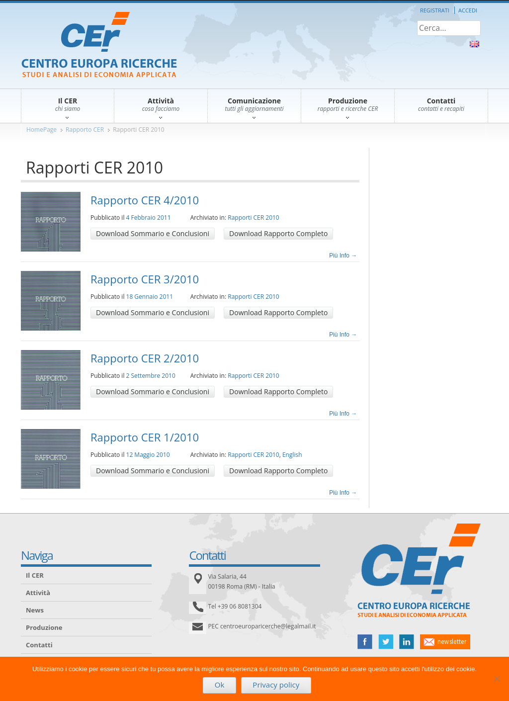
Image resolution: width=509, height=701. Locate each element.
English (292, 454)
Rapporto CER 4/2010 (144, 199)
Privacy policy (276, 685)
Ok (220, 685)
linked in (406, 641)
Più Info (343, 255)
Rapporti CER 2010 (139, 129)
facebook (364, 641)
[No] (497, 679)
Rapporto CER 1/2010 (144, 437)
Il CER (35, 575)
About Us (474, 44)
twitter (385, 641)
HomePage (41, 129)
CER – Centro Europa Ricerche (99, 45)
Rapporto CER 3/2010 (144, 278)
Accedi (467, 10)
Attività (38, 592)
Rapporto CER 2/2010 (144, 357)
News (35, 610)
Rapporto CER (85, 129)
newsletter (445, 641)
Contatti (39, 644)
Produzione (44, 627)
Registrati (434, 10)
